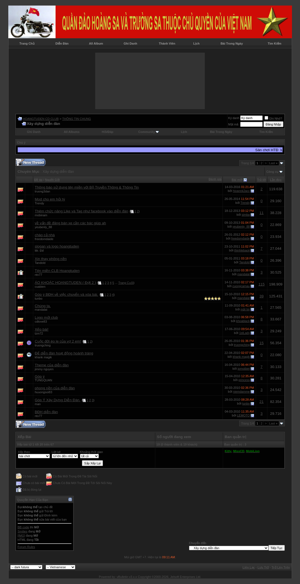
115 (261, 284)
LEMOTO (243, 415)
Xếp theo (24, 452)
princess (244, 380)
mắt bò (245, 309)
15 (262, 343)
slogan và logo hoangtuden (57, 246)
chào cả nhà (45, 235)
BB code (23, 527)
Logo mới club (46, 317)
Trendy (39, 203)
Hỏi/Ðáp (107, 131)
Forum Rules (26, 547)
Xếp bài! (42, 329)
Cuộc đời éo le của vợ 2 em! (58, 341)
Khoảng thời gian (91, 452)
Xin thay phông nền (51, 259)
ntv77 (38, 274)
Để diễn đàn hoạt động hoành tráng (64, 353)
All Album (96, 43)
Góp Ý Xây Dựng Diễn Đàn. (58, 400)
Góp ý (40, 376)
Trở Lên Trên (280, 567)
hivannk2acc (241, 190)
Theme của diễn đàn (52, 365)
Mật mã (233, 124)
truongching (43, 345)
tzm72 (39, 333)
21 (262, 402)
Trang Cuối (125, 282)
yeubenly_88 (43, 227)
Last (273, 163)
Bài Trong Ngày (232, 43)
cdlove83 (41, 321)
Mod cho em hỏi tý (50, 199)
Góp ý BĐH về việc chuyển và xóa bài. (66, 294)
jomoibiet (244, 368)
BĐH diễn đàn (46, 412)
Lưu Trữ (263, 567)
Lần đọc (275, 179)
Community (148, 131)
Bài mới (237, 179)
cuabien (40, 286)
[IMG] (21, 535)
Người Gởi (52, 179)
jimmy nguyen (44, 369)
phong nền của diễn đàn (55, 388)
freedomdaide (44, 239)
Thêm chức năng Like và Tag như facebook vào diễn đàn (81, 211)
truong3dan (42, 191)
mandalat (243, 274)
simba (246, 214)
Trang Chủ (27, 43)
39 (262, 296)
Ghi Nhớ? (273, 118)
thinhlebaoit (242, 250)
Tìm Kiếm (274, 43)
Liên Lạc (248, 567)
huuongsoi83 (43, 392)
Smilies (22, 531)
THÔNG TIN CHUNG (76, 118)
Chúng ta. (43, 306)
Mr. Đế (39, 250)
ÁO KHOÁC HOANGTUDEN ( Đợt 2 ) (65, 283)
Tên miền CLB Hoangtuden (57, 271)
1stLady (244, 333)
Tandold (40, 262)
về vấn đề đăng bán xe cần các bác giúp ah (70, 223)
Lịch (196, 43)
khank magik (43, 357)
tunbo (39, 298)
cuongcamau (241, 286)
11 (262, 213)
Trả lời (261, 179)
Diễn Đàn (62, 43)
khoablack (243, 321)
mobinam (41, 215)
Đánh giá (215, 179)
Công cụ (272, 171)
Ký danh (233, 118)
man (38, 404)
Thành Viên (167, 43)
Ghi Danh (130, 43)
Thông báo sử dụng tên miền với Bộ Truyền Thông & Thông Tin (87, 187)
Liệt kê (56, 452)
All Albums (71, 131)
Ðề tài (38, 179)
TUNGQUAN (43, 380)
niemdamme (241, 391)
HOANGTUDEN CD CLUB (41, 118)
